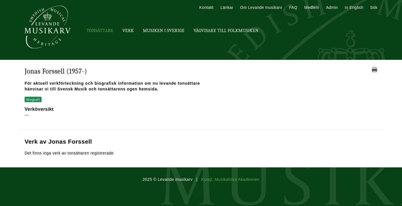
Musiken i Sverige (163, 30)
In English (354, 7)
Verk (128, 30)
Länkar (226, 7)
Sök (373, 7)
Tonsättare (99, 30)
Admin (332, 7)
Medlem (311, 7)
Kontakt (206, 7)
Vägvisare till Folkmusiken (226, 30)
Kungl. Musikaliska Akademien (230, 179)
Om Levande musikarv (261, 7)
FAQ (293, 7)
